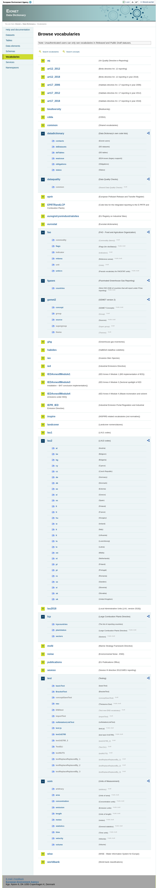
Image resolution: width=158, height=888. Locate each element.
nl (56, 558)
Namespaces (12, 67)
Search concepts (73, 52)
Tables (9, 40)
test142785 (61, 734)
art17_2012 (53, 93)
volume (59, 844)
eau (57, 703)
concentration (62, 801)
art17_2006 (53, 85)
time (58, 832)
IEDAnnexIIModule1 (58, 374)
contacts (60, 141)
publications (54, 662)
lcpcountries (61, 624)
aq (48, 60)
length (59, 813)
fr (56, 512)
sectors (59, 636)
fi (56, 506)
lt (56, 535)
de (57, 477)
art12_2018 (53, 77)
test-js (59, 728)
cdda (50, 117)
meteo (59, 820)
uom (49, 781)
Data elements (13, 46)
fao (49, 232)
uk (57, 599)
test (49, 678)
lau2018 (51, 608)
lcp (49, 616)
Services (10, 62)
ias (49, 358)
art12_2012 (53, 68)
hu (57, 518)
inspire (51, 416)
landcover (53, 424)
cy (57, 466)
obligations (61, 164)
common (52, 125)
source (59, 320)
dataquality (53, 179)
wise (50, 854)
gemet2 (51, 299)
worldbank (53, 862)
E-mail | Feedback (15, 879)
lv (56, 547)
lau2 (49, 440)
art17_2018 (53, 101)
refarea (59, 258)
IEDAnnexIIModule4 (58, 393)
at (56, 448)
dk (57, 483)
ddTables (60, 152)
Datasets (10, 35)
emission (60, 807)
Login (127, 2)
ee (57, 489)
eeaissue (60, 158)
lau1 (49, 432)
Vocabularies (12, 57)
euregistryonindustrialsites (63, 216)
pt (57, 570)
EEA (18, 2)
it (56, 529)
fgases (51, 280)
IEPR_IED (52, 405)
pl (56, 564)
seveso (51, 670)
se (57, 582)
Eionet (18, 24)
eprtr (50, 196)
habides (51, 350)
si (56, 587)
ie (56, 524)
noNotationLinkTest (65, 722)
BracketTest (61, 691)
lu (56, 541)
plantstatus (61, 630)
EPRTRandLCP (56, 204)
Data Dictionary (29, 24)
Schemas (10, 51)
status (59, 170)
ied (49, 366)
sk (57, 593)
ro (57, 576)
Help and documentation (18, 29)
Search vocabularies (51, 52)
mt (57, 553)
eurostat (52, 224)
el (56, 495)
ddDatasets (61, 147)
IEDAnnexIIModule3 (58, 382)
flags (58, 246)
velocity (59, 838)
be (57, 454)
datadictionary (55, 133)
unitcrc (59, 271)
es (57, 500)
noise (50, 654)
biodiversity (54, 109)
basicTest (60, 686)
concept (59, 307)
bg (57, 460)
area (58, 795)
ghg (49, 341)
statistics (60, 826)
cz (57, 471)
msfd (50, 646)
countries (60, 288)
